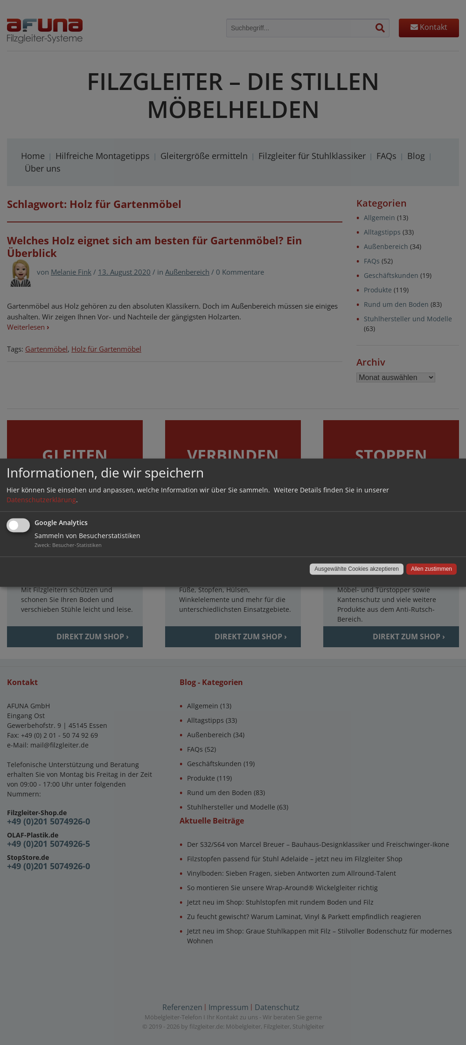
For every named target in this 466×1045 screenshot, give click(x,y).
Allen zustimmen (431, 569)
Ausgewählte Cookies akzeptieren (356, 569)
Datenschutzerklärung (41, 499)
